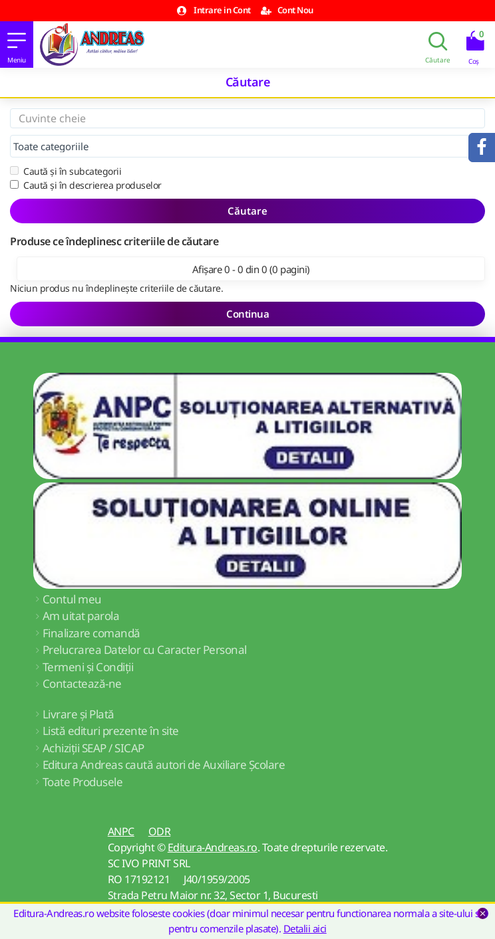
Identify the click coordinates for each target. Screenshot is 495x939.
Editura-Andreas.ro (212, 847)
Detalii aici (305, 928)
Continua (247, 313)
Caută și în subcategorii (65, 171)
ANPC (121, 831)
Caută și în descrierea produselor (86, 185)
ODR (159, 831)
